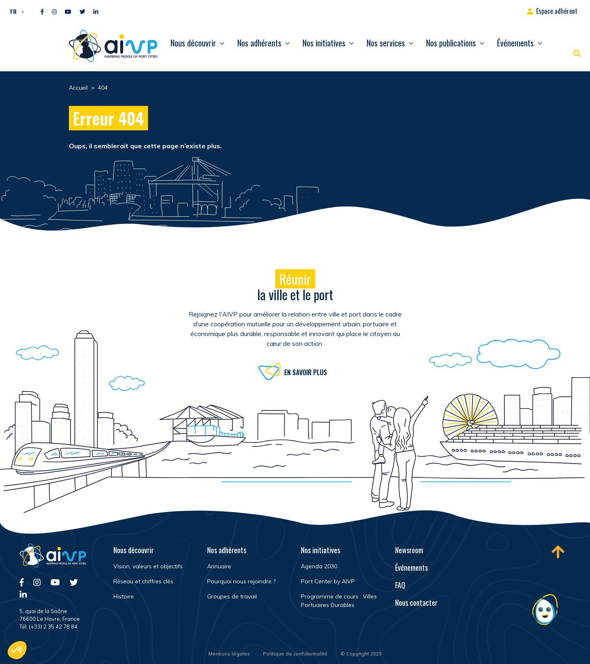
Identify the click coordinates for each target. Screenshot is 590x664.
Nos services (386, 43)
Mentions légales (229, 654)
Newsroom (409, 550)
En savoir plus (305, 374)
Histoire (123, 596)
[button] (15, 11)
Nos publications (451, 43)
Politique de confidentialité (295, 654)
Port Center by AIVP (328, 581)
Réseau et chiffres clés (143, 581)
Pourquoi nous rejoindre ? (241, 581)
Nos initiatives (324, 43)
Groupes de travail (232, 596)
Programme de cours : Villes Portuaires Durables (339, 601)
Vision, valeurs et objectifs (148, 566)
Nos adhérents (259, 43)
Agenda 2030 (319, 566)
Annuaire (219, 566)
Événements (515, 43)
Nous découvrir (193, 43)
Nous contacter (416, 602)
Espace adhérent (556, 11)
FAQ (400, 585)
